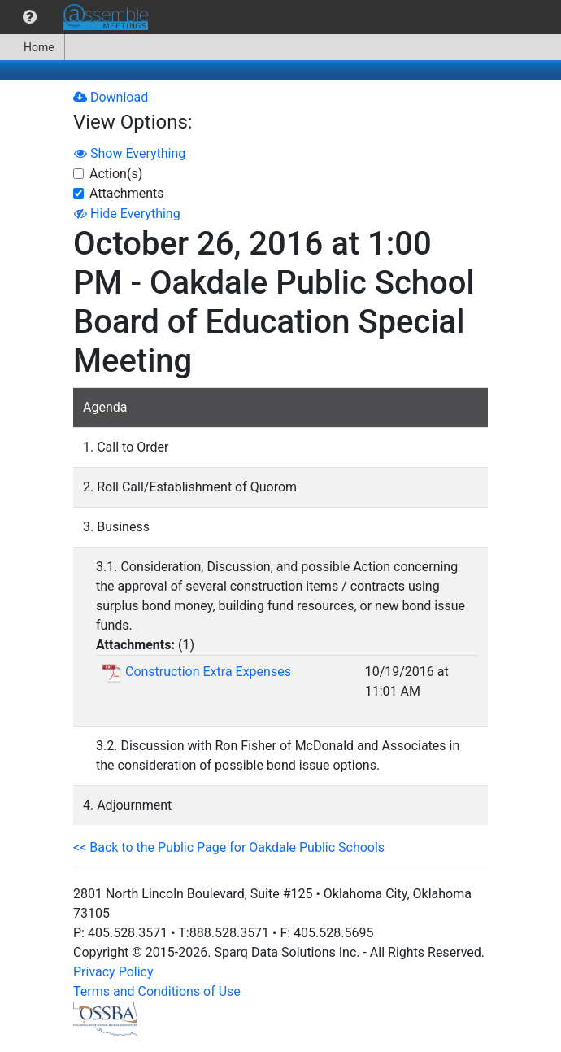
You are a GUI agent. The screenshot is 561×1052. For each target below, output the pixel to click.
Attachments (126, 193)
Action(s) (115, 173)
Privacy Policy (113, 972)
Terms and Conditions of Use (157, 991)
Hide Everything (127, 213)
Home (32, 47)
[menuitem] (29, 17)
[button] (30, 17)
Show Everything (129, 153)
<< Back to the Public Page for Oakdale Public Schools (229, 847)
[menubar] (78, 17)
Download (110, 97)
